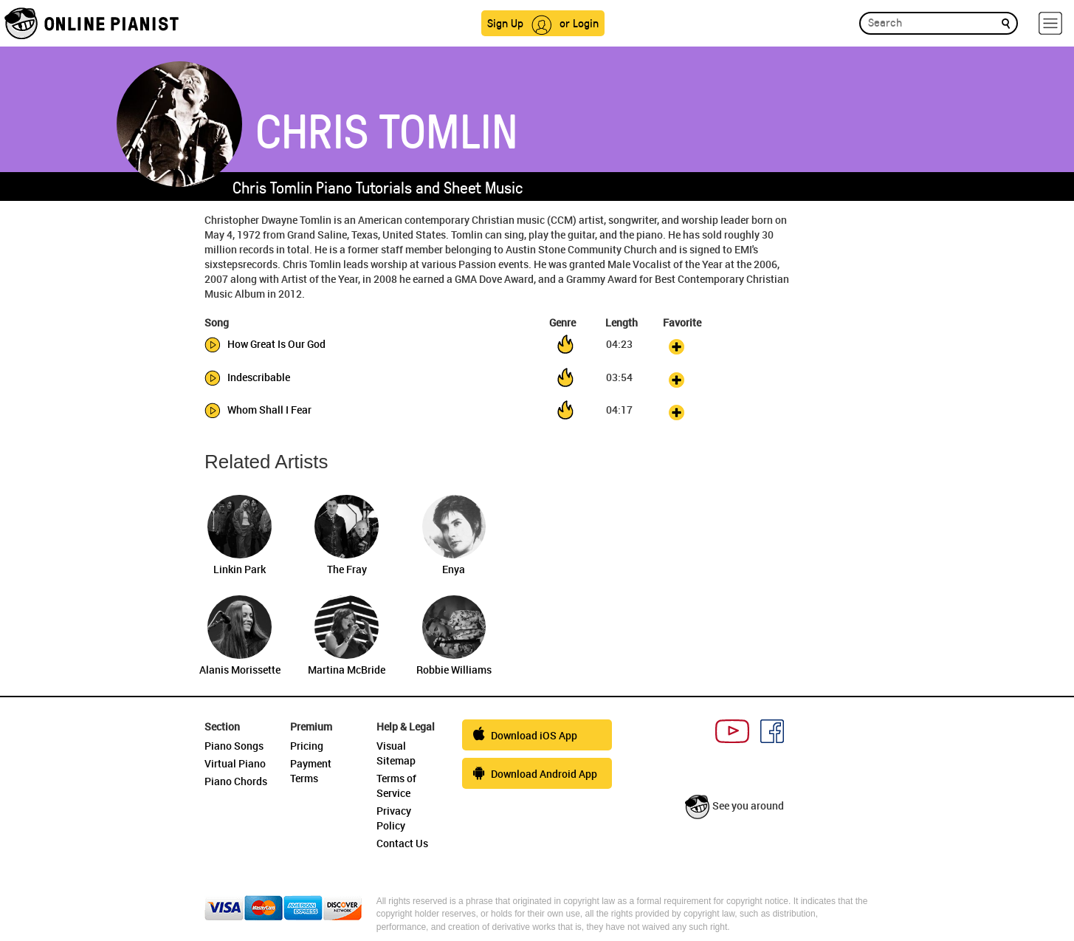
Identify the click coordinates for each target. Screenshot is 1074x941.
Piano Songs (234, 746)
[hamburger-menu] (1050, 23)
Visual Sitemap (396, 753)
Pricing (306, 746)
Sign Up (505, 22)
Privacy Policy (393, 818)
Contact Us (402, 843)
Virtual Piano (235, 763)
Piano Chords (235, 781)
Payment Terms (310, 770)
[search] (1005, 22)
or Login (579, 22)
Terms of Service (396, 785)
